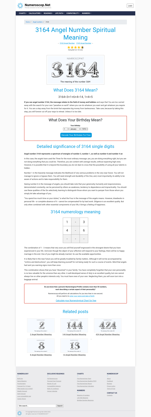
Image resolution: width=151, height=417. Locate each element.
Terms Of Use (111, 388)
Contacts (109, 395)
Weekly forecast (22, 391)
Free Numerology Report (84, 383)
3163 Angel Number (67, 43)
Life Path (59, 13)
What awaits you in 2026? (25, 388)
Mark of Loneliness (53, 388)
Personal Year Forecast (54, 381)
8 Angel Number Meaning (41, 355)
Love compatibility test (24, 396)
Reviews (109, 383)
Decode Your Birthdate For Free (75, 135)
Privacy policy (111, 386)
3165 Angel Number (83, 43)
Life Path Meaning (82, 398)
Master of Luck (51, 383)
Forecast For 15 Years (24, 386)
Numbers (86, 13)
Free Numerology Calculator (85, 386)
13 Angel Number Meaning (74, 355)
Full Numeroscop (52, 378)
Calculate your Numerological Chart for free (76, 300)
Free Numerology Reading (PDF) (86, 381)
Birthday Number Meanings (85, 400)
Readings (48, 13)
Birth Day (20, 378)
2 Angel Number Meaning (41, 334)
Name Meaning (22, 381)
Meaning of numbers (83, 395)
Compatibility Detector (54, 386)
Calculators (34, 13)
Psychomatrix (21, 383)
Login (130, 6)
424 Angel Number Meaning (108, 334)
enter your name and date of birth (82, 296)
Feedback (110, 381)
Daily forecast (21, 394)
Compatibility (72, 13)
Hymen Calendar (52, 391)
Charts (22, 13)
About (109, 378)
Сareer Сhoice (21, 399)
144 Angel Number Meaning (74, 334)
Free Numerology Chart (84, 378)
